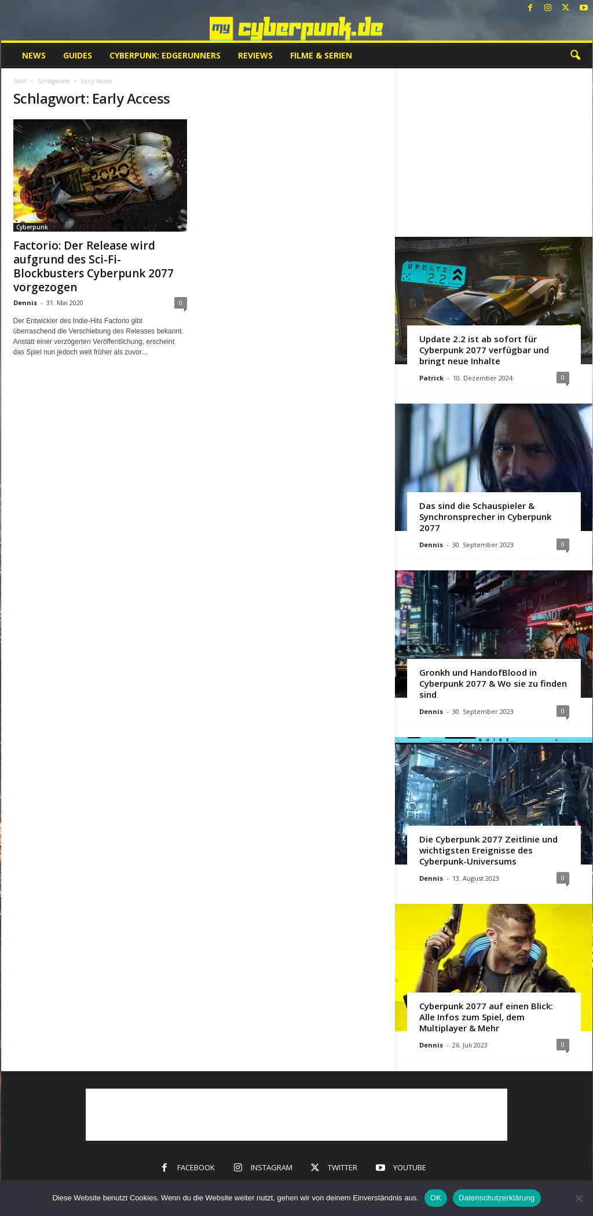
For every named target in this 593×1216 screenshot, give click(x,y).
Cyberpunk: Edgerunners (165, 55)
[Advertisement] (493, 152)
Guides (77, 55)
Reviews (255, 55)
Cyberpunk (32, 227)
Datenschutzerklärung (497, 1197)
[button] (575, 55)
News (34, 55)
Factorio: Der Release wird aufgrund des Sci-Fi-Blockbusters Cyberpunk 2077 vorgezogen (93, 266)
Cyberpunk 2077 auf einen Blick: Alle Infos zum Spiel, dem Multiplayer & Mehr (486, 1017)
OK (435, 1197)
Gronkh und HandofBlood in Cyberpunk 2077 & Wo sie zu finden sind (493, 683)
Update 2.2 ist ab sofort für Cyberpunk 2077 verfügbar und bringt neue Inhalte (484, 350)
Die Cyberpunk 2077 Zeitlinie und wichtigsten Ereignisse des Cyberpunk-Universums (488, 850)
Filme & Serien (321, 55)
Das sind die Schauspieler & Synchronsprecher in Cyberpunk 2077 (485, 516)
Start (20, 81)
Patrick (431, 377)
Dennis (25, 302)
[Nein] (578, 1198)
